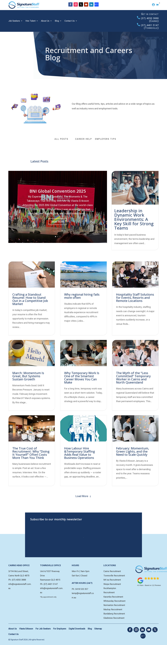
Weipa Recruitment (112, 584)
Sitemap (98, 628)
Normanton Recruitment (114, 605)
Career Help (83, 139)
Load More (81, 496)
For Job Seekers (43, 628)
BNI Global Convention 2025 (57, 192)
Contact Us (69, 21)
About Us (45, 21)
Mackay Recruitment (112, 609)
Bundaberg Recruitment (114, 613)
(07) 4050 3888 (150, 18)
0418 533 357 (81, 589)
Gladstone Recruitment (113, 618)
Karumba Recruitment (113, 597)
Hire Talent (30, 21)
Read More (57, 222)
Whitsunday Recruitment (114, 601)
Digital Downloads (77, 628)
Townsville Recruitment (114, 575)
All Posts (61, 139)
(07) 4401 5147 (150, 25)
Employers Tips (105, 139)
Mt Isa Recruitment (112, 580)
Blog (57, 21)
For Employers (59, 628)
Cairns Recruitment (112, 571)
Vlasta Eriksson (26, 628)
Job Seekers (14, 21)
